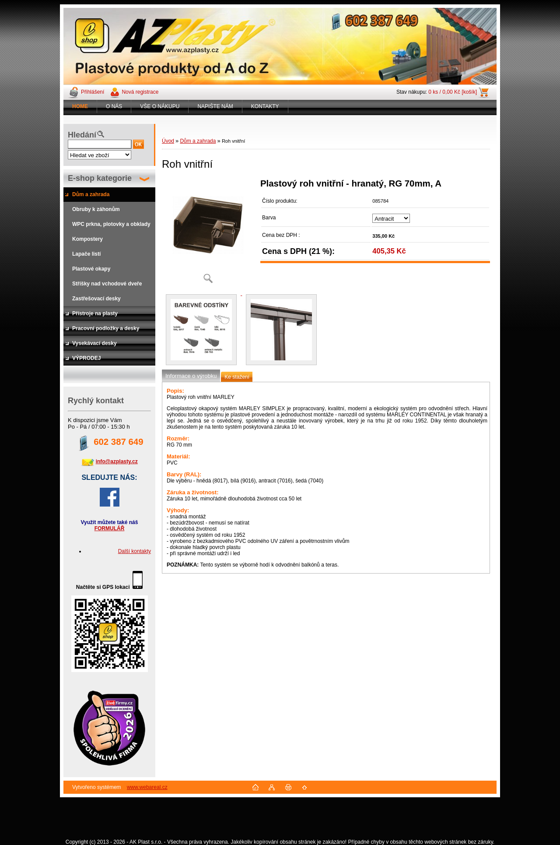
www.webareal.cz (147, 787)
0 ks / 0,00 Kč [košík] (452, 92)
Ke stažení (236, 377)
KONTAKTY (265, 106)
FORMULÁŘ (109, 528)
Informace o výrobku (191, 376)
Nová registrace (140, 92)
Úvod (168, 141)
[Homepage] (80, 106)
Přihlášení (92, 92)
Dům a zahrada (198, 141)
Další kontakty (134, 551)
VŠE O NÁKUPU (159, 106)
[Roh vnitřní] (207, 234)
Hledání (82, 134)
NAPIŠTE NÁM (215, 106)
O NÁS (114, 106)
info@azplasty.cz (117, 461)
